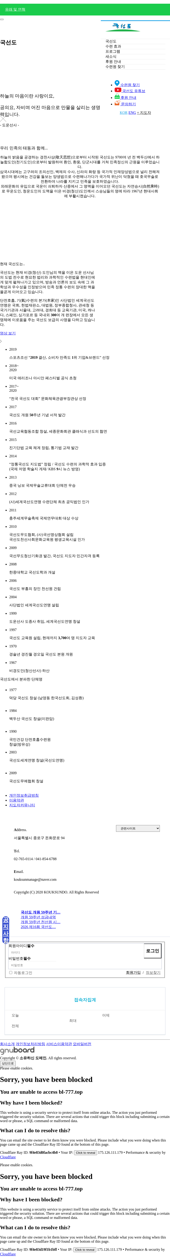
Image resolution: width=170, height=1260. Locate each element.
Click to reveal (85, 1152)
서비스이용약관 (59, 1044)
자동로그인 (23, 973)
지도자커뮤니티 (22, 805)
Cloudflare (8, 1157)
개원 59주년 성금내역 (38, 917)
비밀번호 (20, 958)
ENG (132, 113)
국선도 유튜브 (130, 91)
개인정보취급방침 (24, 795)
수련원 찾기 (127, 85)
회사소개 (7, 1044)
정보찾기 (153, 973)
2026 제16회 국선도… (38, 927)
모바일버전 (82, 1044)
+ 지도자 (144, 113)
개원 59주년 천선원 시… (40, 922)
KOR (124, 113)
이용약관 (16, 800)
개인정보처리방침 (30, 1044)
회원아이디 (21, 946)
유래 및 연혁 (15, 9)
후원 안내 (125, 98)
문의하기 (125, 104)
